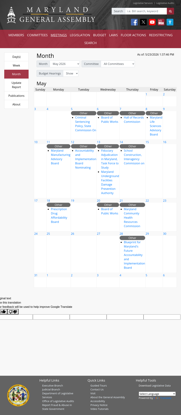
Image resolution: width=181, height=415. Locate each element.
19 (72, 201)
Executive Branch (52, 385)
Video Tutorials (99, 409)
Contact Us (97, 389)
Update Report (16, 85)
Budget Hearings (50, 73)
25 (48, 234)
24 (35, 234)
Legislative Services (143, 3)
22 (147, 201)
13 (98, 142)
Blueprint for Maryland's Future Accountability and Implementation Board (134, 255)
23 (164, 201)
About (16, 104)
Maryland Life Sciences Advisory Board (156, 126)
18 (48, 201)
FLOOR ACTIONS (133, 35)
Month (16, 74)
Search (118, 11)
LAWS (113, 35)
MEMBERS (16, 35)
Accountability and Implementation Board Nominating (85, 159)
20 (98, 201)
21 (121, 201)
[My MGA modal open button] (160, 22)
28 (121, 234)
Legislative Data (161, 385)
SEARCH (90, 43)
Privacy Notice (99, 405)
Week (16, 65)
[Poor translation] (13, 312)
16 (164, 142)
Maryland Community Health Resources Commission (132, 217)
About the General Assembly (107, 397)
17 (35, 201)
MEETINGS (59, 35)
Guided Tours (98, 385)
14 (121, 142)
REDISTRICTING (161, 35)
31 (35, 275)
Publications (16, 96)
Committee (91, 64)
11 (48, 142)
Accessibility (97, 401)
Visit (92, 393)
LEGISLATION (80, 35)
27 (98, 234)
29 (147, 234)
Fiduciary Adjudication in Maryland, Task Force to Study (110, 159)
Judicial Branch (51, 389)
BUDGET (99, 35)
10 (35, 142)
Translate (162, 398)
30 (164, 234)
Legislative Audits (165, 3)
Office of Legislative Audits (58, 401)
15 (147, 142)
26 (72, 234)
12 (72, 142)
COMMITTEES (37, 35)
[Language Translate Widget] (157, 394)
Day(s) (16, 57)
